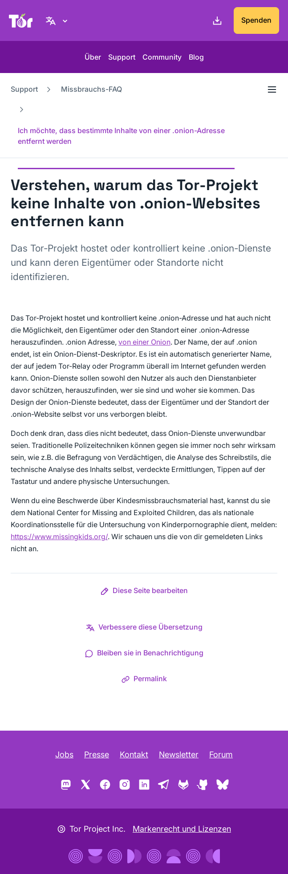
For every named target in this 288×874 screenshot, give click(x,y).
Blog (196, 57)
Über (93, 57)
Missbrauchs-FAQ (91, 89)
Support (121, 57)
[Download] (215, 20)
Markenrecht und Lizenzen (182, 828)
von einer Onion (144, 341)
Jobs (64, 754)
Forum (221, 754)
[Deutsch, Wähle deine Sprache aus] (58, 20)
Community (162, 57)
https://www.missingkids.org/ (59, 536)
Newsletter (179, 754)
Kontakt (134, 754)
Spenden (256, 20)
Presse (96, 754)
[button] (144, 592)
